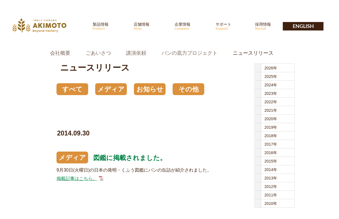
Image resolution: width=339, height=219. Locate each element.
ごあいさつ (98, 53)
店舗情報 (151, 26)
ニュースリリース (253, 53)
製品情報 (110, 26)
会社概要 (60, 53)
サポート (232, 26)
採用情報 (272, 26)
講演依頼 (136, 53)
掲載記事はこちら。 (76, 178)
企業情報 (191, 26)
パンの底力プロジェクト (190, 53)
